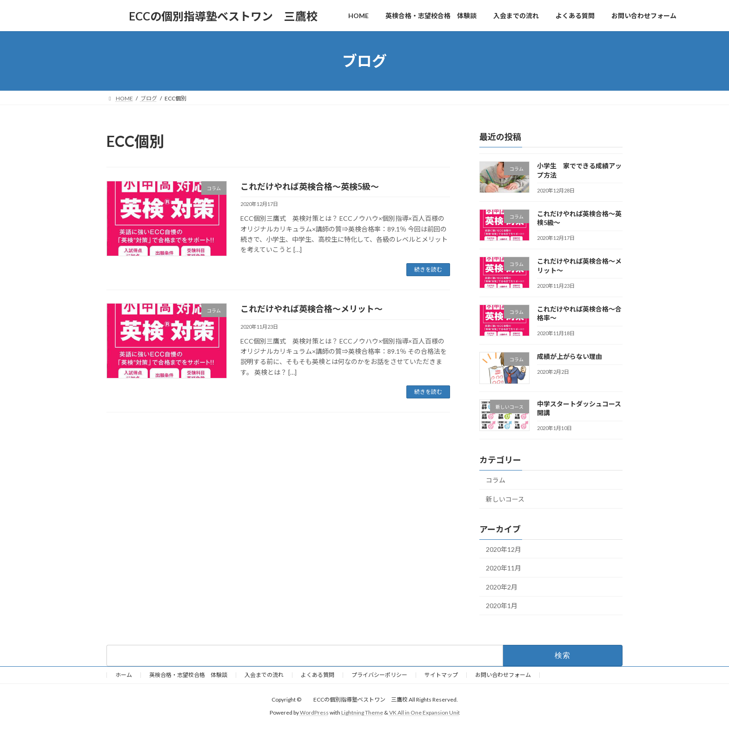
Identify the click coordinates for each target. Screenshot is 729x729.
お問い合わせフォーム (503, 674)
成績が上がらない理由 (569, 356)
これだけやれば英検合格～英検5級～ (309, 186)
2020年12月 (503, 549)
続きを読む (428, 269)
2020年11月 (503, 568)
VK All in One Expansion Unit (424, 712)
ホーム (123, 674)
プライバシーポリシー (379, 674)
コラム (495, 480)
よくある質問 (317, 674)
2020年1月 (501, 606)
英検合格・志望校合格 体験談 (188, 674)
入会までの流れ (264, 674)
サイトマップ (441, 674)
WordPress (314, 712)
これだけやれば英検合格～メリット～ (311, 309)
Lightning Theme (362, 712)
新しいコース (505, 499)
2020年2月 (501, 587)
